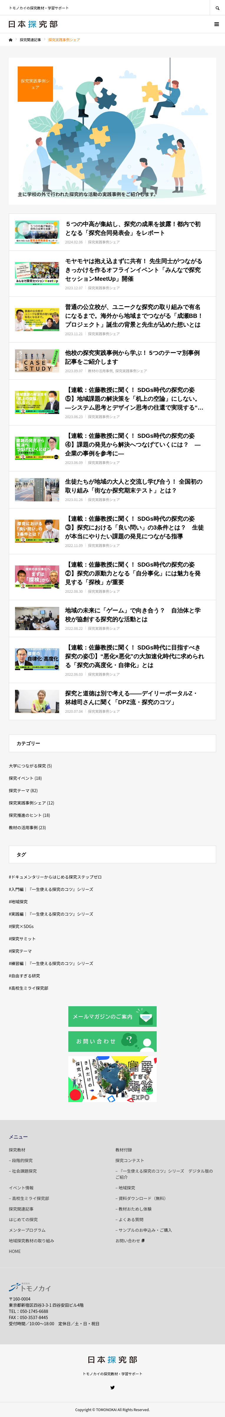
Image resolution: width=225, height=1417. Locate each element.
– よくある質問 (129, 1219)
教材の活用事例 (23, 827)
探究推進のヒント (25, 815)
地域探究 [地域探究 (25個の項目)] (19, 901)
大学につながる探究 (27, 766)
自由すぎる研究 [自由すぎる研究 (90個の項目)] (25, 976)
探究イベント (21, 778)
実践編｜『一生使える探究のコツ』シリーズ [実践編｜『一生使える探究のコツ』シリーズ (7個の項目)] (52, 914)
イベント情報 (21, 1188)
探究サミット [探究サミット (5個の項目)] (23, 939)
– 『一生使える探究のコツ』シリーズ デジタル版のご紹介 (164, 1174)
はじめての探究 (23, 1219)
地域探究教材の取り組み (31, 1241)
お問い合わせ (130, 1241)
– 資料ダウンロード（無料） (141, 1198)
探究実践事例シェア (27, 803)
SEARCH (217, 7)
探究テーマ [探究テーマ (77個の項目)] (21, 951)
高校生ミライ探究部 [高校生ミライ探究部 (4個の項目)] (29, 988)
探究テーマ (19, 790)
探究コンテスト (129, 1160)
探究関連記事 (21, 1209)
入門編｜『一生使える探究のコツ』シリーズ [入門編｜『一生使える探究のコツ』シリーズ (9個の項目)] (52, 889)
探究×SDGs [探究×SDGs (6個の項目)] (22, 926)
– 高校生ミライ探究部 (29, 1198)
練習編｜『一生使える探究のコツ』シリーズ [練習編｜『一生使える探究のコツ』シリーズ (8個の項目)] (52, 963)
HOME (15, 1251)
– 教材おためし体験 (133, 1209)
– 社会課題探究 (23, 1171)
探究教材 (17, 1150)
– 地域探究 (125, 1188)
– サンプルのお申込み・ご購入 (143, 1230)
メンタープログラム (27, 1230)
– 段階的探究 (21, 1160)
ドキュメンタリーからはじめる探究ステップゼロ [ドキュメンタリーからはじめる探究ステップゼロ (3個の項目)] (56, 877)
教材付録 (123, 1150)
